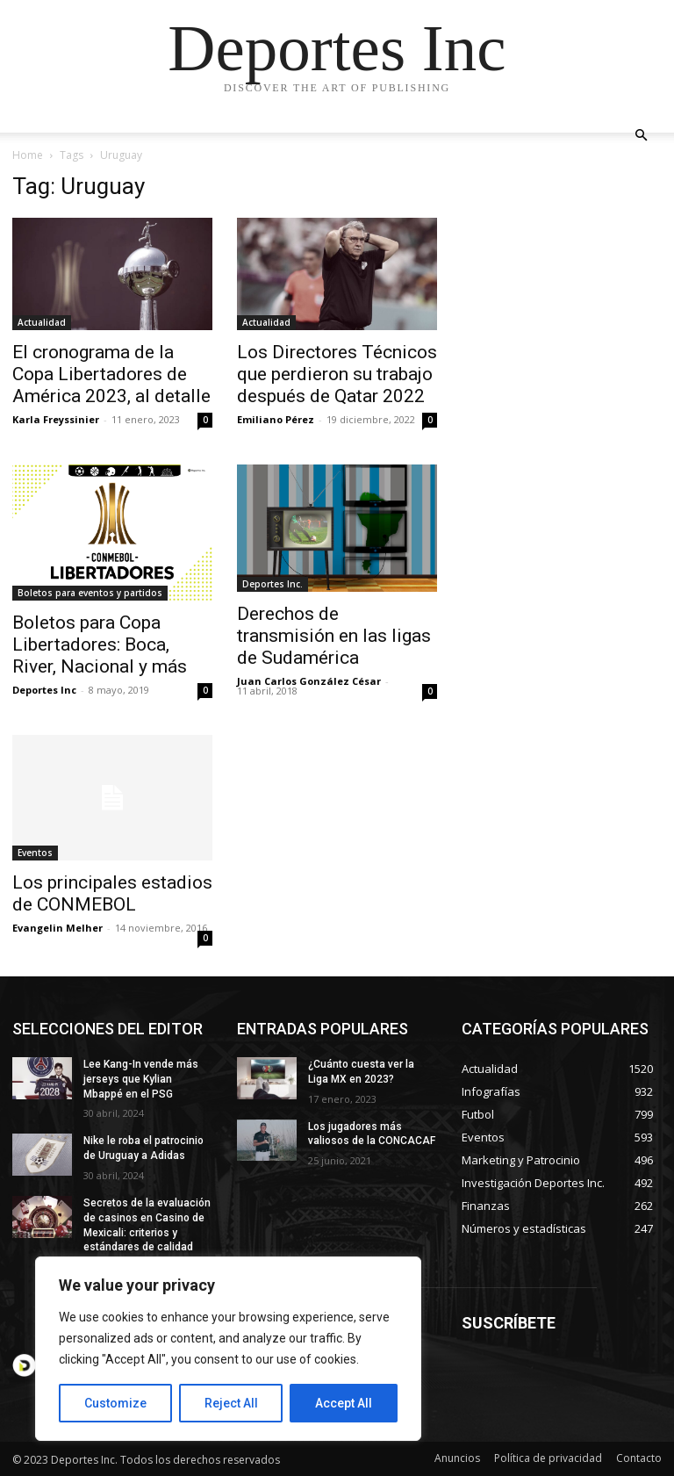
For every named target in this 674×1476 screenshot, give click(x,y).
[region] (228, 1348)
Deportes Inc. (272, 584)
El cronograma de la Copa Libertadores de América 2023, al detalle (111, 374)
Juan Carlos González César (309, 681)
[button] (641, 135)
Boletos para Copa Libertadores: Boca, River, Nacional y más (99, 644)
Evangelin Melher (57, 927)
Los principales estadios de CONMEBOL (112, 893)
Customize (115, 1403)
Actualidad (42, 322)
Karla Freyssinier (55, 419)
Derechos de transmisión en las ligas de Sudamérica (334, 635)
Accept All (343, 1403)
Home (27, 155)
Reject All (231, 1403)
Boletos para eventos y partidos (90, 593)
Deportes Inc (44, 689)
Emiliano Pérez (275, 419)
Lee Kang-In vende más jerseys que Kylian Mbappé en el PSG (140, 1079)
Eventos (35, 852)
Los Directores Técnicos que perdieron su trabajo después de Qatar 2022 (337, 374)
